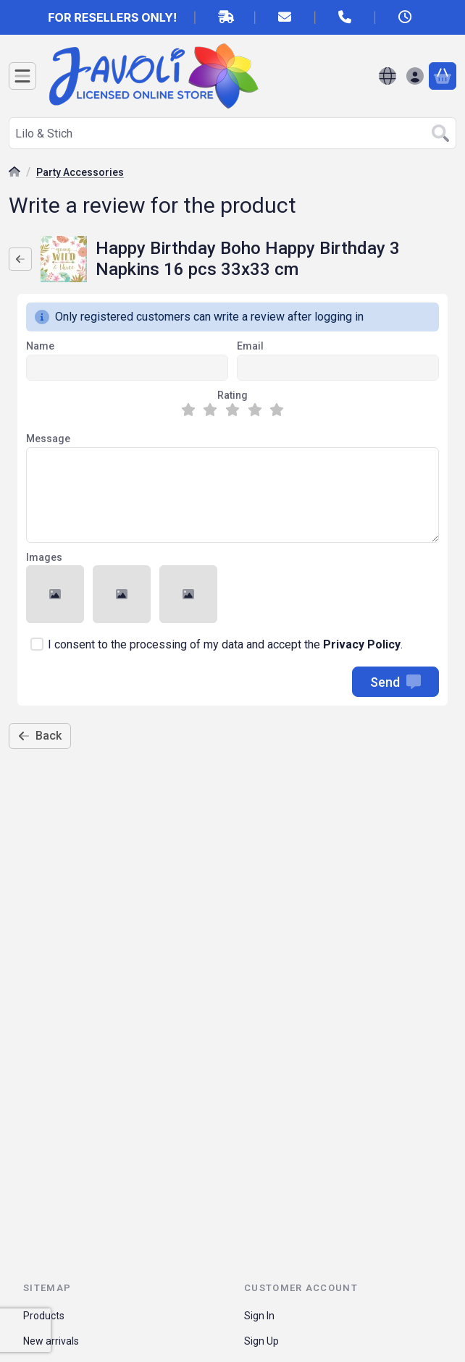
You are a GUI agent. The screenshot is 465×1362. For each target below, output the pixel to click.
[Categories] (22, 76)
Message (48, 438)
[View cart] (442, 76)
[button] (55, 594)
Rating (232, 395)
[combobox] (232, 133)
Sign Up (261, 1341)
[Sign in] (415, 76)
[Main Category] (14, 173)
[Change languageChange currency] (387, 76)
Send (395, 682)
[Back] (20, 259)
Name (40, 346)
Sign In (259, 1315)
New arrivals (51, 1341)
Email (250, 346)
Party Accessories (80, 172)
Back (40, 736)
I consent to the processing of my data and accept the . (225, 644)
